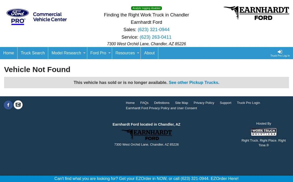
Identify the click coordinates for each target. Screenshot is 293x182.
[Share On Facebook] (8, 105)
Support (225, 103)
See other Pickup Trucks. (194, 82)
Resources (127, 53)
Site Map (181, 103)
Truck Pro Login (248, 103)
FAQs (144, 103)
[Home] (9, 53)
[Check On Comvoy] (18, 105)
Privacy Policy (204, 103)
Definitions (161, 103)
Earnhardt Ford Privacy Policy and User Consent (161, 108)
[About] (149, 53)
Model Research (68, 53)
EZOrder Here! (224, 178)
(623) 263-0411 (155, 37)
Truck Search (33, 53)
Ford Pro (100, 53)
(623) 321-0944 (154, 29)
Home (130, 103)
